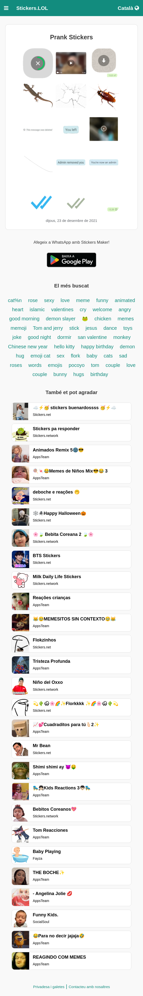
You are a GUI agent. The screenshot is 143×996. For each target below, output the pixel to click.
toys (128, 328)
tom (95, 365)
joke (17, 337)
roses (16, 365)
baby (92, 355)
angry (125, 309)
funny (102, 300)
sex (60, 355)
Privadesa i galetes (49, 987)
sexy (49, 300)
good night (39, 337)
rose (33, 300)
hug (20, 355)
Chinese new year (28, 346)
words (35, 365)
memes (126, 318)
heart (18, 309)
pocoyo (77, 365)
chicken (104, 318)
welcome (102, 309)
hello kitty (64, 346)
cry (84, 309)
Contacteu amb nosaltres (89, 987)
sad (123, 355)
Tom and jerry (48, 328)
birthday (99, 374)
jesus (91, 328)
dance (110, 328)
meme (83, 300)
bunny (60, 374)
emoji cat (40, 355)
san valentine (92, 337)
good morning (25, 318)
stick (74, 328)
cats (108, 355)
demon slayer (60, 318)
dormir (64, 337)
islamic (37, 309)
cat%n (15, 300)
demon (127, 346)
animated (125, 300)
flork (75, 355)
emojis (55, 365)
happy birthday (98, 346)
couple (114, 365)
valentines (63, 309)
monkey (122, 337)
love (65, 300)
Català (128, 8)
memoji (18, 328)
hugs (78, 374)
